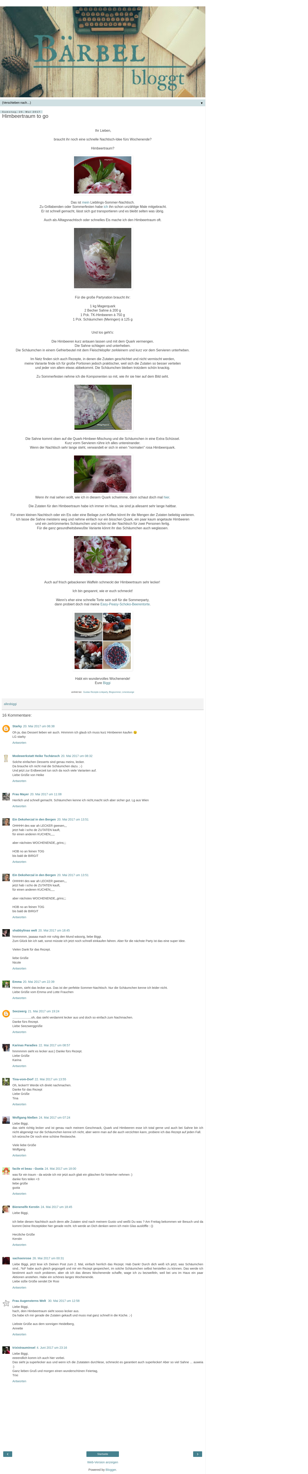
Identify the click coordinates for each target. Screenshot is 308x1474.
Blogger (111, 1469)
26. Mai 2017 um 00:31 (48, 1258)
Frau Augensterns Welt (29, 1301)
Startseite (102, 1454)
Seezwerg (19, 1011)
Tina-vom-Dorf (22, 1079)
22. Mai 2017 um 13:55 (50, 1079)
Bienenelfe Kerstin (25, 1207)
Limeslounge (128, 692)
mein (85, 202)
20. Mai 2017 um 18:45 (54, 930)
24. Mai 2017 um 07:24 (54, 1117)
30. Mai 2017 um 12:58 (64, 1301)
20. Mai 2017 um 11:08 (46, 794)
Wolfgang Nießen (24, 1117)
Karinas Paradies (24, 1045)
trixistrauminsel (23, 1347)
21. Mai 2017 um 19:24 (43, 1011)
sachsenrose (21, 1258)
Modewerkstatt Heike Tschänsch (36, 756)
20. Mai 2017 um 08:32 (76, 756)
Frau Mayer (20, 794)
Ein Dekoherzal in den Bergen (34, 819)
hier (166, 497)
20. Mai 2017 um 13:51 (73, 819)
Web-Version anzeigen (102, 1462)
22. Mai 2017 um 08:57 (54, 1045)
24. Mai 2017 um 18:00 (60, 1168)
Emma (17, 981)
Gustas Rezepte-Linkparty (95, 692)
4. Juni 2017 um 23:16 (52, 1347)
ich (106, 206)
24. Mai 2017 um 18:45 (56, 1207)
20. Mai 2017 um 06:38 (39, 726)
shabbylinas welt (24, 930)
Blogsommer (115, 692)
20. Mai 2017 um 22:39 (38, 981)
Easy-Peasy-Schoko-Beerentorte (125, 604)
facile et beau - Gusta (27, 1168)
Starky (17, 726)
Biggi (106, 683)
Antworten (19, 742)
